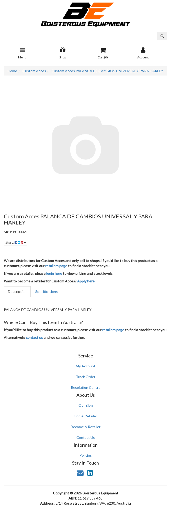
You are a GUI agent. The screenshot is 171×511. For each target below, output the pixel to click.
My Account (85, 366)
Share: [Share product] (15, 242)
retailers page (56, 266)
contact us (34, 337)
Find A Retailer (85, 416)
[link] (90, 473)
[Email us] (80, 473)
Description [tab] (17, 291)
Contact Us (85, 437)
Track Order (85, 377)
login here (54, 273)
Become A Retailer (85, 427)
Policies (85, 455)
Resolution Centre (85, 387)
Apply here (86, 281)
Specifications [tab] (46, 291)
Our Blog (85, 405)
